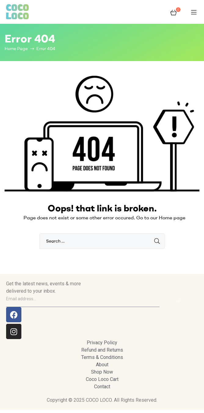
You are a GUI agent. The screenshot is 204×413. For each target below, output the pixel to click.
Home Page (16, 48)
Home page (172, 217)
